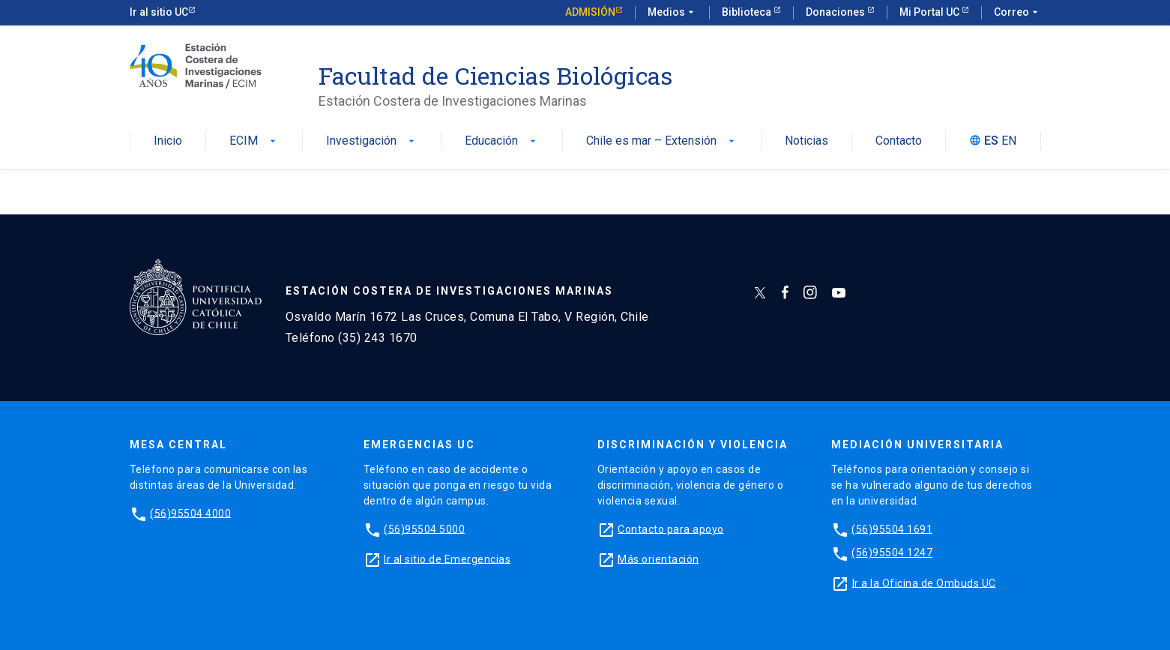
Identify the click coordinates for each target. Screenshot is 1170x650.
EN (1008, 141)
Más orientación (658, 559)
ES (991, 141)
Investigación (371, 141)
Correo (1017, 12)
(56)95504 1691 (891, 529)
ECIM (254, 141)
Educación (502, 141)
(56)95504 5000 (424, 529)
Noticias (806, 141)
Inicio (168, 141)
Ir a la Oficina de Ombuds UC (924, 583)
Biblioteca (748, 12)
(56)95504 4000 (190, 513)
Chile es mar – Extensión (662, 141)
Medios (672, 12)
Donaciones (836, 12)
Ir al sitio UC (159, 12)
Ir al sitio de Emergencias (447, 559)
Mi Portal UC (930, 12)
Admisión (590, 12)
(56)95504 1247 (891, 552)
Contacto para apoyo (671, 529)
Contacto (898, 141)
